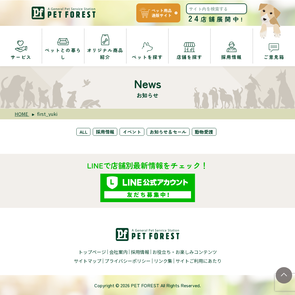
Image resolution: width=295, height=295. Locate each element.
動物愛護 (205, 131)
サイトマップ (87, 260)
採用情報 (105, 131)
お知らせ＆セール (168, 131)
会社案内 (118, 251)
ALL (83, 131)
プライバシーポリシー (128, 260)
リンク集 (163, 260)
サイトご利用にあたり (198, 260)
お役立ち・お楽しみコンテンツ (184, 251)
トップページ (92, 251)
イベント (132, 131)
